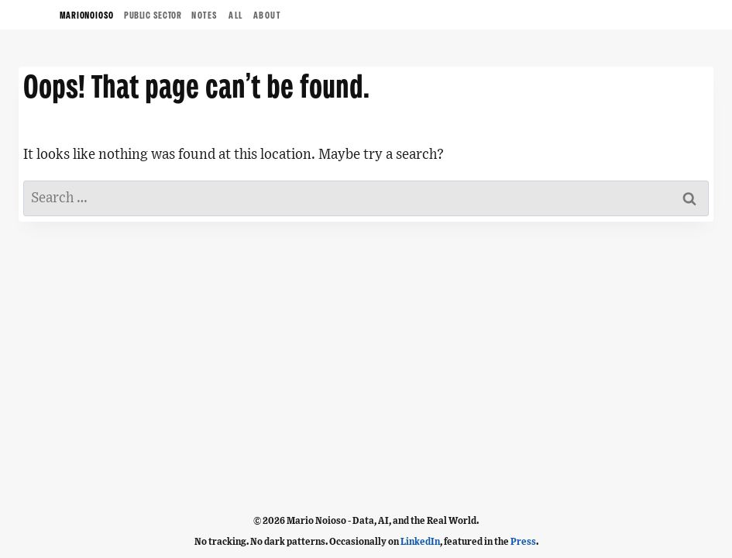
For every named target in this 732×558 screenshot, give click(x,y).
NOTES (204, 16)
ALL (236, 16)
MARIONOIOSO (87, 16)
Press (523, 541)
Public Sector (152, 16)
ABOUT (267, 16)
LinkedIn (420, 541)
